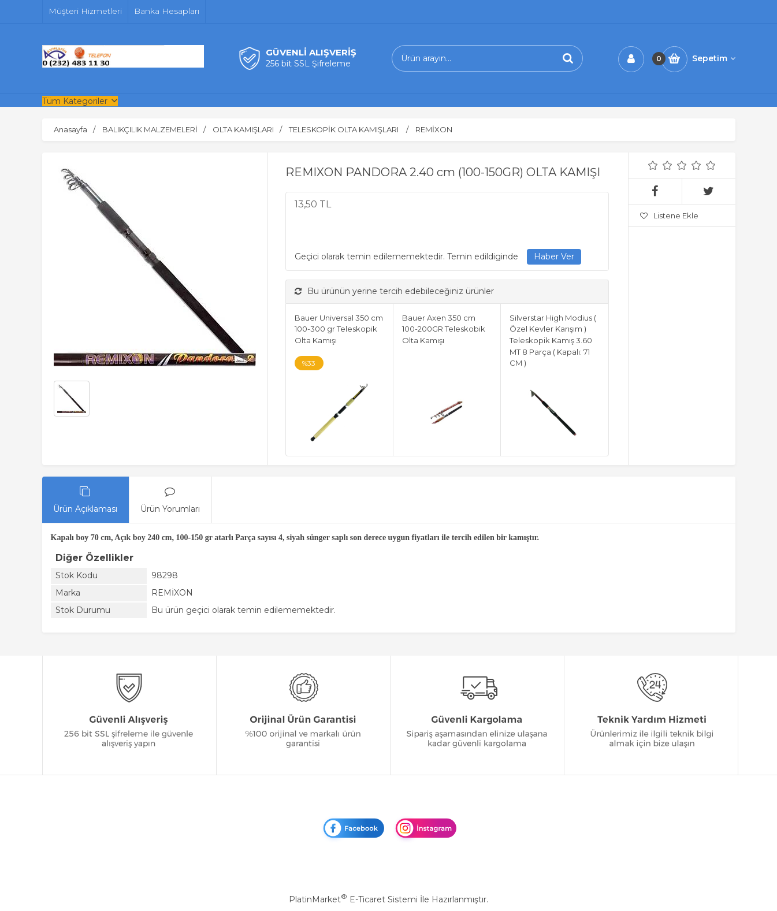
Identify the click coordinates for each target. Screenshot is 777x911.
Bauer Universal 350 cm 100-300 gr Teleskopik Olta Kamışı (339, 329)
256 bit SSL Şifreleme (308, 63)
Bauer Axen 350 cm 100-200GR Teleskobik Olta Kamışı (443, 329)
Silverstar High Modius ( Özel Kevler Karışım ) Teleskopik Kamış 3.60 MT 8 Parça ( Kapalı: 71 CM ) (553, 340)
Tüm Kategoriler (74, 101)
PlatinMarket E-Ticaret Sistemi (353, 899)
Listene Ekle (669, 215)
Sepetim (713, 58)
